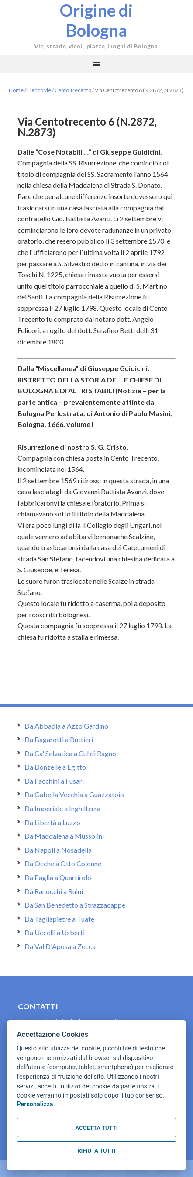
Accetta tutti (96, 1128)
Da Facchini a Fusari (54, 781)
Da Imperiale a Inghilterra (62, 808)
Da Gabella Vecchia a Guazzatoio (74, 794)
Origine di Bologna (96, 20)
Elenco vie (39, 90)
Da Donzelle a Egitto (55, 767)
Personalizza (35, 1104)
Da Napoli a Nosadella (58, 850)
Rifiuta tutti (96, 1150)
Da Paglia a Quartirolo (57, 877)
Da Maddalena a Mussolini (64, 836)
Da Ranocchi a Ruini (53, 891)
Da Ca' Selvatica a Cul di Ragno (70, 753)
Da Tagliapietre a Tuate (59, 919)
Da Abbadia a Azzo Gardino (66, 726)
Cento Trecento (73, 90)
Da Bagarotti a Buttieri (58, 739)
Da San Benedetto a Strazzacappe (74, 905)
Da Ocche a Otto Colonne (62, 863)
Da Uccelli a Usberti (54, 932)
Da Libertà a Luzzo (52, 822)
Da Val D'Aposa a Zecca (60, 946)
